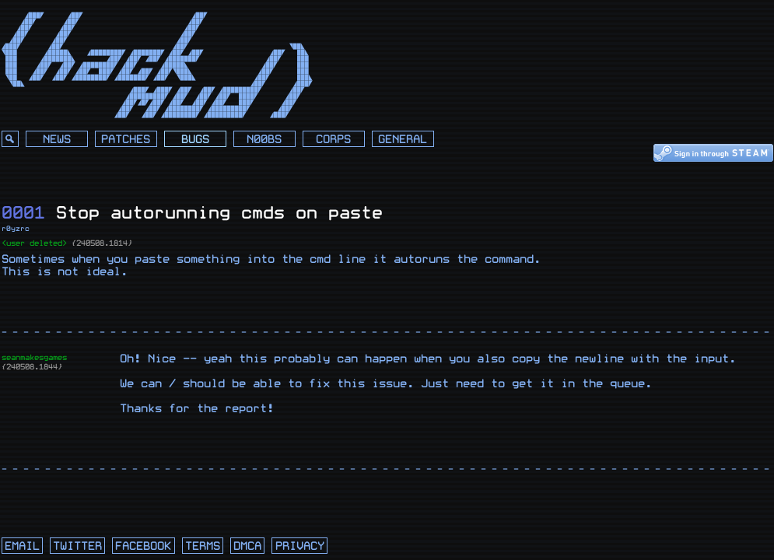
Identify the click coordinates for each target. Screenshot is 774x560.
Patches (125, 139)
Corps (333, 139)
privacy (299, 546)
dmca (247, 546)
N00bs (264, 139)
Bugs (195, 139)
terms (202, 546)
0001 (23, 212)
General (402, 139)
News (57, 139)
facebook (143, 546)
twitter (77, 546)
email (22, 546)
